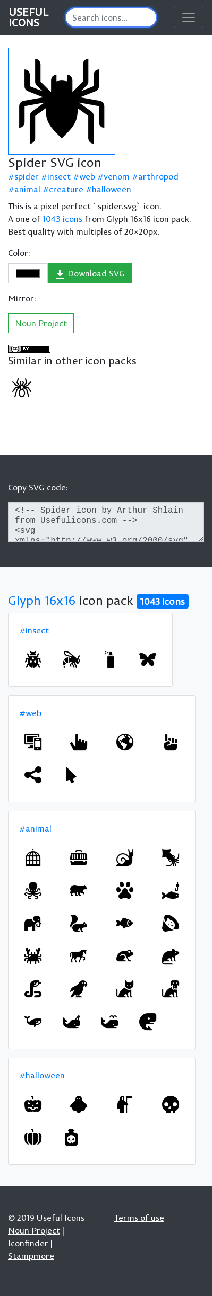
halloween (111, 189)
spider (26, 176)
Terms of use (139, 1217)
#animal (35, 828)
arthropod (158, 176)
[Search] (111, 17)
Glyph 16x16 (41, 600)
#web (30, 713)
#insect (34, 630)
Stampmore (31, 1255)
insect (59, 176)
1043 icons (62, 218)
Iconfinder (28, 1243)
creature (66, 189)
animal (27, 189)
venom (117, 176)
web (87, 176)
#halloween (42, 1075)
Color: (19, 252)
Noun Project (41, 323)
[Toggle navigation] (188, 17)
